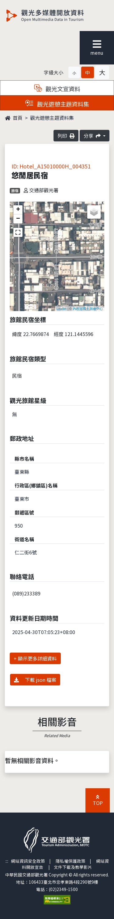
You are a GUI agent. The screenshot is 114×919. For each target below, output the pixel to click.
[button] (74, 72)
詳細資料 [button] (47, 658)
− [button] (18, 219)
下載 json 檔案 (35, 679)
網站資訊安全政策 (28, 861)
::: (6, 861)
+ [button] (18, 209)
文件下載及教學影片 (73, 867)
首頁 (13, 117)
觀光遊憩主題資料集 (52, 117)
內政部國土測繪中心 (88, 308)
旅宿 (15, 190)
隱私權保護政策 (70, 861)
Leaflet (62, 308)
